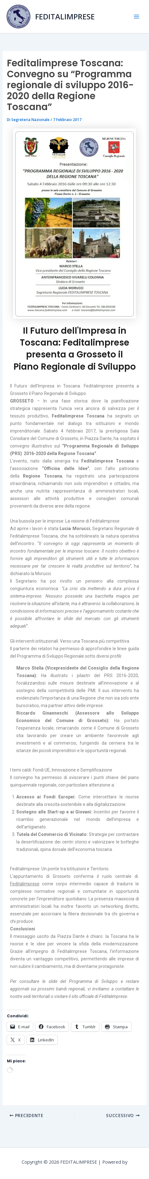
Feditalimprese (25, 883)
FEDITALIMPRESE (65, 16)
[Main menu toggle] (136, 16)
